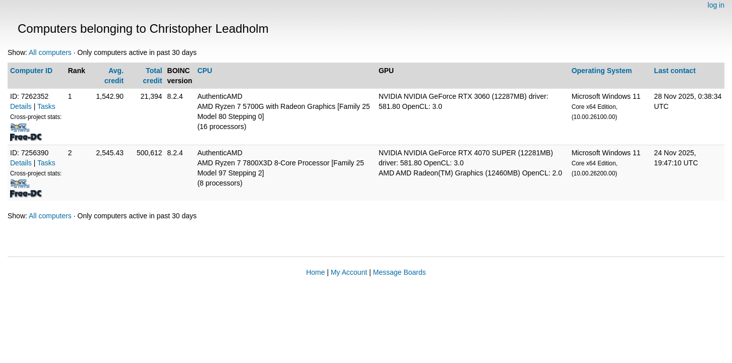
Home (315, 272)
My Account (349, 272)
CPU (204, 71)
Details (21, 106)
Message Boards (399, 272)
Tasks (46, 106)
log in (716, 5)
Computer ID (31, 71)
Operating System (602, 71)
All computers (50, 52)
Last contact (674, 71)
